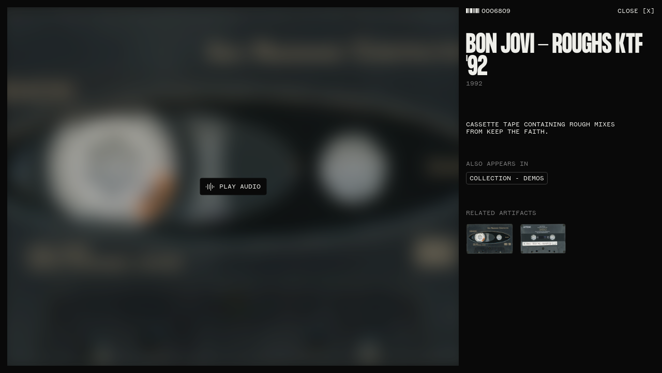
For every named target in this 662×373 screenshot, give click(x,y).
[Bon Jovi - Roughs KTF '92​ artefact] (489, 239)
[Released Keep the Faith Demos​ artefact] (543, 239)
